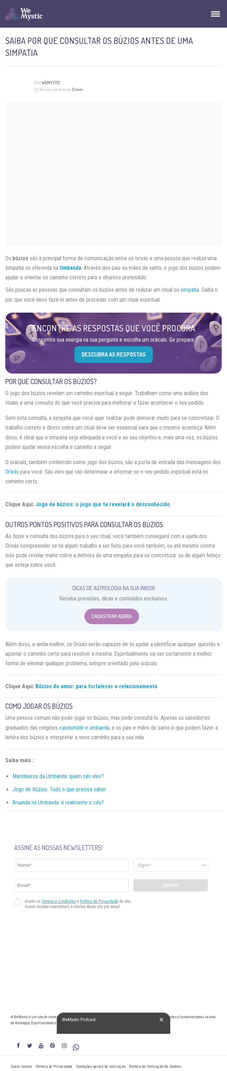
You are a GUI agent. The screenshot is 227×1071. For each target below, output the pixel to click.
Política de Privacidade (54, 1066)
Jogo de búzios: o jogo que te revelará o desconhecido (102, 504)
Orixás (12, 471)
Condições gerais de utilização (101, 1066)
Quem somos (21, 1066)
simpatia (190, 289)
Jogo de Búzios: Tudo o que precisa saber (59, 789)
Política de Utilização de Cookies (155, 1066)
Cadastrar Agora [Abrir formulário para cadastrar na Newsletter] (112, 616)
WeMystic (50, 82)
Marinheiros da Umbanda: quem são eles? (58, 776)
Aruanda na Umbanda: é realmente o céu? (58, 802)
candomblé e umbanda (84, 727)
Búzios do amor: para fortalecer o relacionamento (96, 686)
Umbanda (70, 267)
